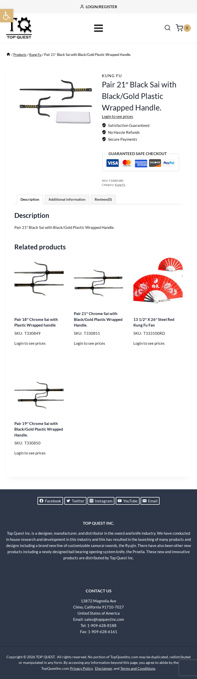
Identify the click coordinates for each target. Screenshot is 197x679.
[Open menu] (98, 28)
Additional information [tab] (66, 199)
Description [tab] (30, 199)
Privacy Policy (81, 668)
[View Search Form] (167, 28)
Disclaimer (103, 668)
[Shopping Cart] (183, 28)
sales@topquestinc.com (104, 619)
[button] (6, 15)
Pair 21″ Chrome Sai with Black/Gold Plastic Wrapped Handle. (98, 319)
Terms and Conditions (137, 668)
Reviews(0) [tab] (103, 199)
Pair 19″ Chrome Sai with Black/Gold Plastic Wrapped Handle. (38, 429)
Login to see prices (117, 116)
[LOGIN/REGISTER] (98, 6)
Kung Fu (112, 75)
